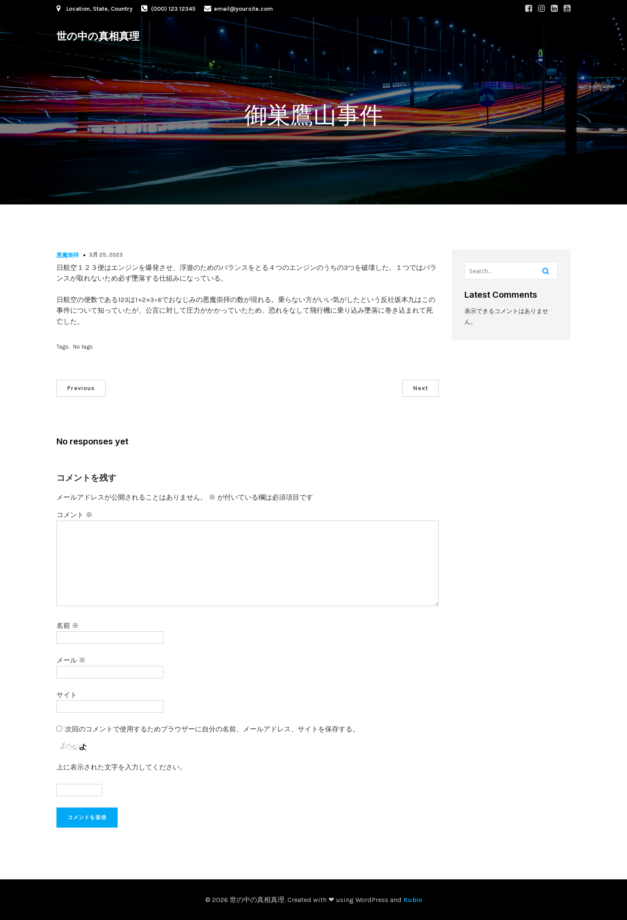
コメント (74, 515)
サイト (66, 695)
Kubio (412, 900)
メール (71, 660)
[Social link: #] (528, 8)
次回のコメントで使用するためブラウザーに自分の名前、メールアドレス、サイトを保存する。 (212, 729)
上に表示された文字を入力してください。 (121, 767)
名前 (67, 625)
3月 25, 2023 (106, 254)
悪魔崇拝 (67, 255)
